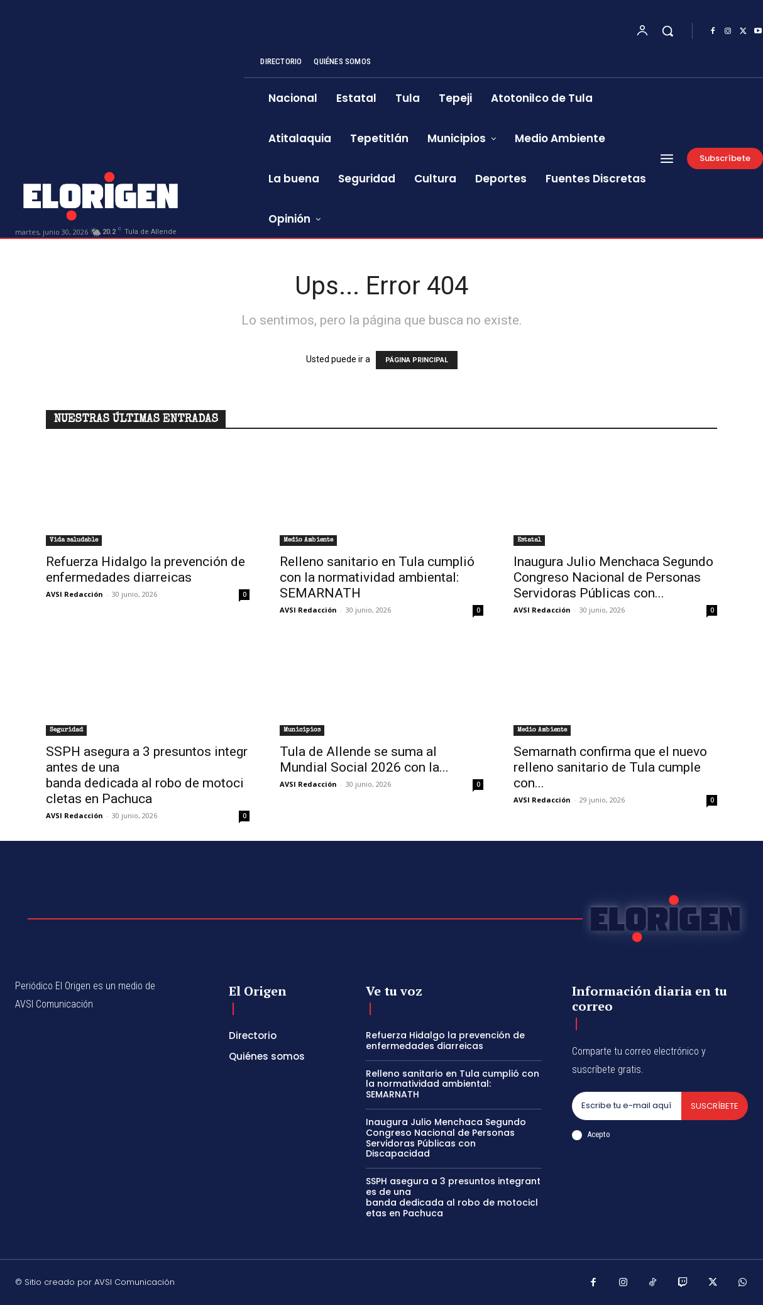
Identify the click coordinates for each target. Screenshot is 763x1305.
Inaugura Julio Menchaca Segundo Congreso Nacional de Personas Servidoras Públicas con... (613, 577)
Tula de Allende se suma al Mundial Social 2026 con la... (364, 759)
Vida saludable (74, 540)
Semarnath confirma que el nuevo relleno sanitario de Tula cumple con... (610, 767)
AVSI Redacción (74, 594)
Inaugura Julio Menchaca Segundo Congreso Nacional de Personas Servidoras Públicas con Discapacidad (446, 1138)
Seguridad (66, 730)
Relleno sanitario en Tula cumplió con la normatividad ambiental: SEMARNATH (377, 577)
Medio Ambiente (308, 540)
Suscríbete (714, 1106)
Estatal (529, 540)
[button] (667, 31)
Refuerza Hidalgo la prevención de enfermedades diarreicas (145, 569)
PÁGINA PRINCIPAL (416, 360)
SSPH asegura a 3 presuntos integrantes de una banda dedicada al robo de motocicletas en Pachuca (147, 775)
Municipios (302, 730)
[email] (626, 1106)
